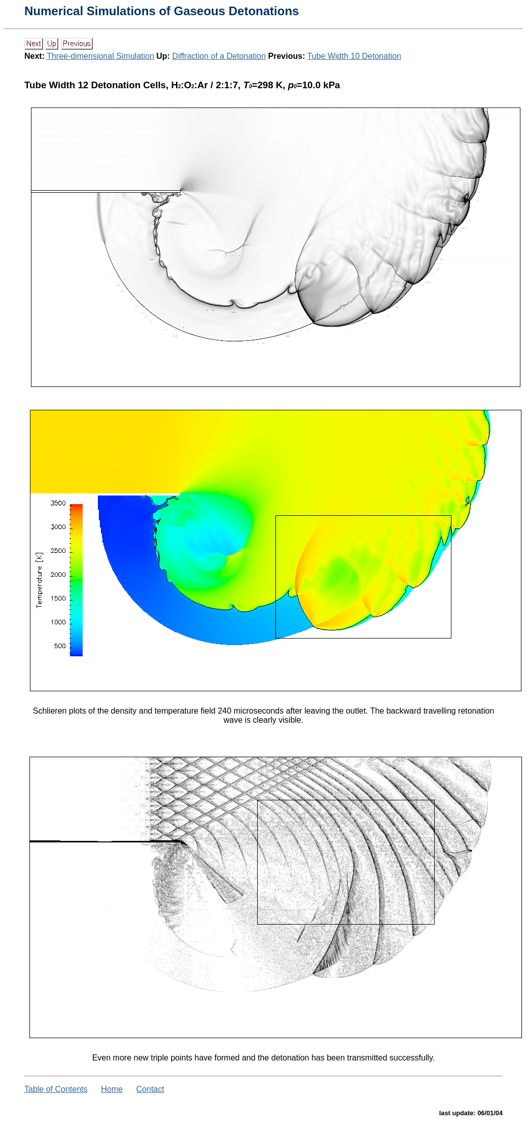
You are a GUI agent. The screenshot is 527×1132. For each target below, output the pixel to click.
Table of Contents (56, 1089)
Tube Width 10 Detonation (354, 56)
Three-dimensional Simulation (100, 56)
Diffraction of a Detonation (219, 56)
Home (112, 1089)
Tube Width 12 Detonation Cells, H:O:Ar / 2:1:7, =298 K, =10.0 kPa (182, 85)
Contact (150, 1089)
